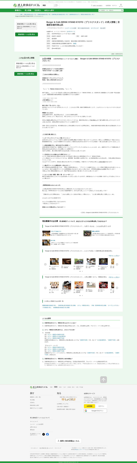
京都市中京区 (83, 340)
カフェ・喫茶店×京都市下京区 (56, 338)
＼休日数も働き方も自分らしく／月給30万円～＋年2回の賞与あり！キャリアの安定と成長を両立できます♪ (106, 234)
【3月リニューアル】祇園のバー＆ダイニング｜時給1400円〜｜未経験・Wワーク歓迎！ (64, 243)
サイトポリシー (34, 448)
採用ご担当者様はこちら (69, 441)
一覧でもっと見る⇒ (114, 255)
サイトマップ (58, 448)
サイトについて (34, 421)
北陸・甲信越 (79, 387)
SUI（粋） (53, 240)
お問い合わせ (33, 427)
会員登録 (89, 406)
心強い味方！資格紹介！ (63, 406)
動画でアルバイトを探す (36, 408)
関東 (51, 387)
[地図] (74, 43)
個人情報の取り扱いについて (46, 448)
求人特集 (28, 10)
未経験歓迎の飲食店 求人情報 (61, 307)
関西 (21, 14)
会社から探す (49, 10)
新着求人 (18, 10)
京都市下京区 (112, 340)
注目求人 (38, 10)
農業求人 (54, 457)
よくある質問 (39, 424)
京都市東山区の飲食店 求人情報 (67, 305)
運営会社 (32, 429)
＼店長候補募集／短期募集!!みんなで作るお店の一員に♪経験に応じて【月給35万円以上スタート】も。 (64, 234)
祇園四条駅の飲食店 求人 (49, 305)
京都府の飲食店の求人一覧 (43, 14)
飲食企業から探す (34, 405)
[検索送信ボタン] (122, 10)
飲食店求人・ (89, 453)
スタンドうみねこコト (56, 231)
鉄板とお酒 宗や (96, 231)
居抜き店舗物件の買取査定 (56, 455)
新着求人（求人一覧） (35, 397)
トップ (17, 14)
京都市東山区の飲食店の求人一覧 (60, 14)
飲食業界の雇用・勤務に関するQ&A (66, 409)
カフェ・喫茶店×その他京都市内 (57, 336)
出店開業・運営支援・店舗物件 (51, 453)
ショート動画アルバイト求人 (70, 457)
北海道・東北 (70, 387)
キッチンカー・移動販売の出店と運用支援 (81, 455)
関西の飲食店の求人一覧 (30, 14)
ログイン (101, 406)
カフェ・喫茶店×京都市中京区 (56, 334)
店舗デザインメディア (41, 457)
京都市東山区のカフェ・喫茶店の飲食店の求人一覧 (81, 14)
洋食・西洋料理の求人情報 (99, 305)
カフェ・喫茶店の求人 (83, 305)
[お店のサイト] (71, 31)
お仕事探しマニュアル (62, 403)
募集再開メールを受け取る (26, 34)
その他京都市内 (101, 340)
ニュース (32, 424)
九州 (64, 387)
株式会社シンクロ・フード (80, 449)
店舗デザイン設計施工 (72, 453)
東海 (60, 387)
